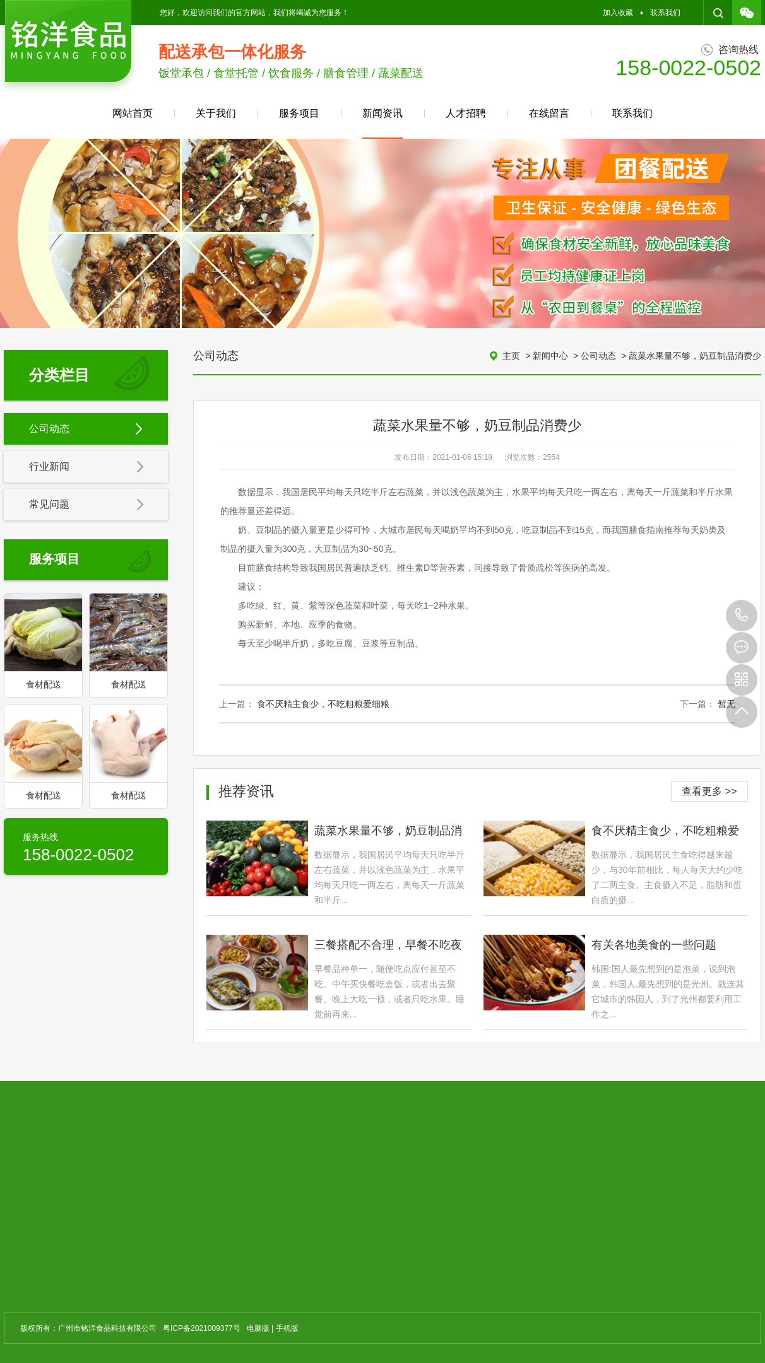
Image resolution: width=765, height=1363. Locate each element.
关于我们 (216, 113)
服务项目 (299, 113)
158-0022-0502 (741, 615)
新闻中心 (550, 356)
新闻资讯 (382, 123)
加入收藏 (618, 12)
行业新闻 (86, 467)
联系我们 (665, 12)
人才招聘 (466, 113)
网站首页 (132, 113)
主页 (511, 356)
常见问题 (86, 505)
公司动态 (86, 429)
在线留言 (549, 113)
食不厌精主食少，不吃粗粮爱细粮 (323, 704)
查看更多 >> (709, 791)
